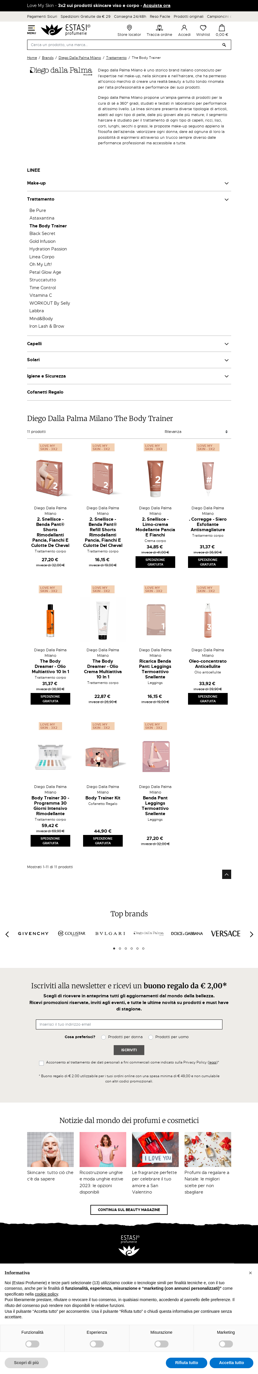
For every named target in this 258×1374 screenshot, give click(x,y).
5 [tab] (137, 948)
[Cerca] (129, 45)
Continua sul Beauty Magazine (129, 1210)
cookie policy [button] (46, 1294)
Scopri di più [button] (26, 1362)
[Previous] (7, 934)
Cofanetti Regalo (45, 392)
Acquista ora (157, 5)
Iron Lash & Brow (46, 326)
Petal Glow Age (45, 272)
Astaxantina (42, 218)
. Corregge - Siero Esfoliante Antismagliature (208, 524)
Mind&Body (41, 318)
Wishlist (203, 30)
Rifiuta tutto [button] (186, 1362)
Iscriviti (129, 1050)
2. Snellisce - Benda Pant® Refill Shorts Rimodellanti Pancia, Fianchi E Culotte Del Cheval (102, 532)
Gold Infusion (42, 241)
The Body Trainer (48, 226)
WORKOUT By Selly (49, 303)
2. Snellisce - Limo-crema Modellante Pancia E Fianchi (155, 527)
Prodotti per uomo (172, 1036)
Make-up (36, 183)
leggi (213, 1062)
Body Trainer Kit (102, 798)
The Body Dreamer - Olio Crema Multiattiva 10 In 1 (103, 669)
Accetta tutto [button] (231, 1362)
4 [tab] (131, 948)
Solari (33, 360)
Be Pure (37, 210)
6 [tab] (143, 948)
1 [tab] (114, 948)
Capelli (34, 344)
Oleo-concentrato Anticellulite (208, 663)
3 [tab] (125, 948)
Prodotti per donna (125, 1036)
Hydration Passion (48, 249)
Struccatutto (42, 279)
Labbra (36, 310)
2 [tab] (119, 948)
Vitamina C (40, 295)
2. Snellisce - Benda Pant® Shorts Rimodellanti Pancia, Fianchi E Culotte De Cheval (50, 532)
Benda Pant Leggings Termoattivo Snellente (155, 806)
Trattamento (41, 199)
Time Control (42, 287)
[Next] (251, 934)
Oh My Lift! (40, 264)
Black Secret (42, 233)
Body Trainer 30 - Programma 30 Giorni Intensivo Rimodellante (50, 806)
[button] (250, 1273)
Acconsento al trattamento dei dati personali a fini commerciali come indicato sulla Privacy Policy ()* (132, 1062)
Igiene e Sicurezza (46, 376)
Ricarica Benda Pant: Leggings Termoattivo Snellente (155, 669)
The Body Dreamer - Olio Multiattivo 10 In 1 (50, 666)
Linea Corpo (41, 256)
